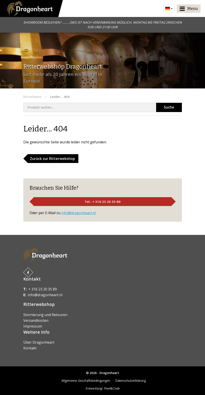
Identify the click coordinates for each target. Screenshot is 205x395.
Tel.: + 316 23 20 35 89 (102, 201)
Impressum (32, 326)
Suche (169, 107)
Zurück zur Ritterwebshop (52, 158)
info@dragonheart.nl (78, 212)
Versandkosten (35, 320)
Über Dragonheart (38, 342)
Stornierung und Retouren (45, 314)
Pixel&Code (112, 388)
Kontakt (30, 348)
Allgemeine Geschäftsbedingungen (85, 380)
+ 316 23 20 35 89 (42, 289)
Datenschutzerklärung (130, 380)
